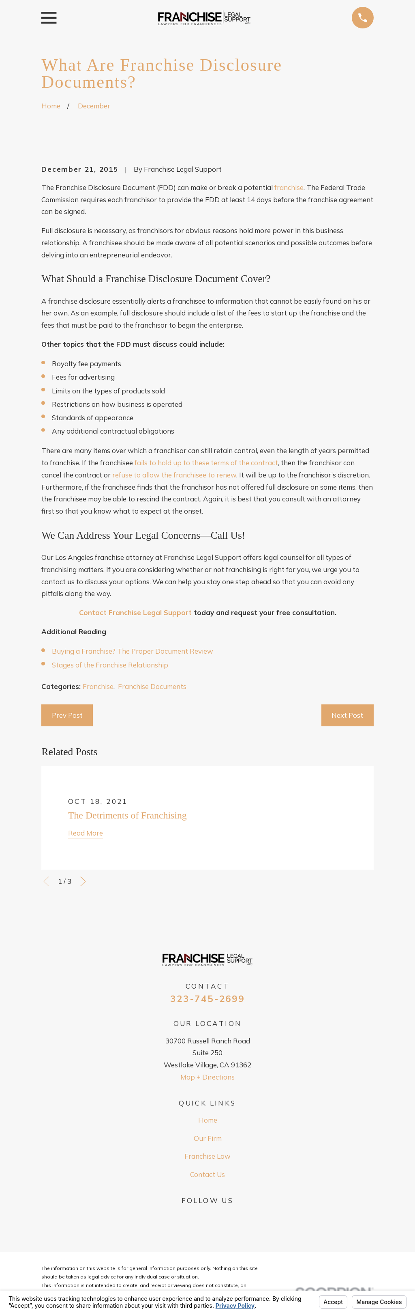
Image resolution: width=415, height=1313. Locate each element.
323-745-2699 (207, 999)
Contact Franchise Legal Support (135, 612)
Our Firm (208, 1138)
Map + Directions (207, 1077)
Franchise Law (207, 1156)
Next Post (347, 715)
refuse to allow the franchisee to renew (174, 475)
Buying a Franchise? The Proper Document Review (132, 651)
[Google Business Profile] (207, 1216)
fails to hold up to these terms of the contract (206, 462)
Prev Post (67, 715)
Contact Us (207, 1174)
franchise (289, 187)
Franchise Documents (152, 686)
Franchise (98, 686)
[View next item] (83, 881)
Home (207, 1120)
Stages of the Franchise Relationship (110, 665)
